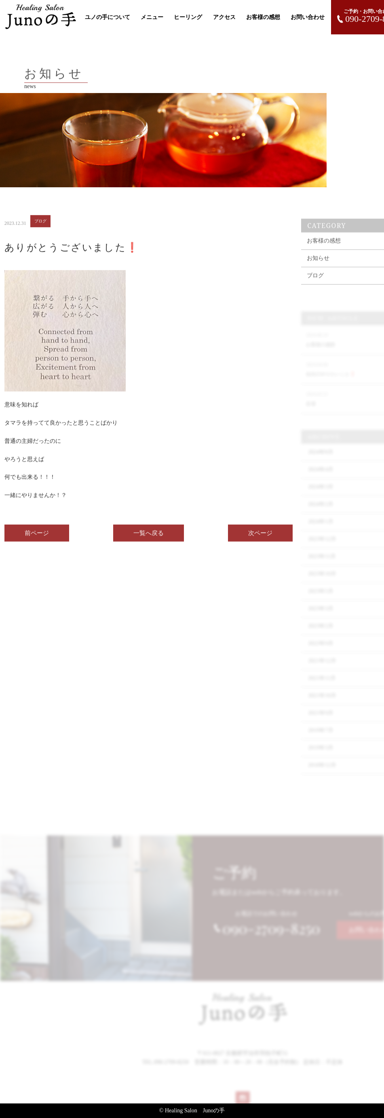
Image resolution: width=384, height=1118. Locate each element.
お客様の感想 (263, 17)
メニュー (152, 17)
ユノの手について (107, 17)
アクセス (224, 17)
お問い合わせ (308, 17)
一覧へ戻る (148, 538)
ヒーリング (188, 17)
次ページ (260, 538)
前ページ (37, 538)
